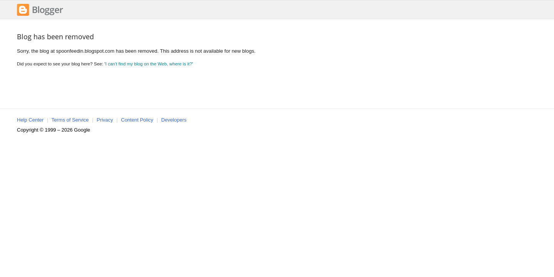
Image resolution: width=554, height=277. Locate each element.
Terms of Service (70, 120)
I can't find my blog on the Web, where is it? (148, 63)
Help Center (30, 120)
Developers (174, 120)
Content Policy (137, 120)
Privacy (105, 120)
